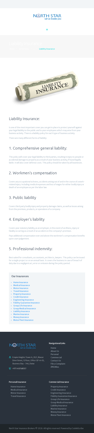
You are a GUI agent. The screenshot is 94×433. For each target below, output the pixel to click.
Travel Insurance (20, 291)
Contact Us (56, 360)
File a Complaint (58, 364)
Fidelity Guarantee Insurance (26, 303)
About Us (55, 351)
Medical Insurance (21, 285)
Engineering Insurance (23, 300)
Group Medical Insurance (24, 308)
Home (12, 49)
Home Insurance (20, 282)
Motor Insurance (20, 288)
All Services (24, 49)
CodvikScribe (78, 428)
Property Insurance (22, 294)
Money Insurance (21, 317)
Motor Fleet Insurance (23, 320)
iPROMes (55, 367)
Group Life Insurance (22, 305)
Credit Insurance (20, 297)
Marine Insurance (21, 314)
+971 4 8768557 (19, 368)
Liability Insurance (21, 311)
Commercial (56, 357)
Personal (55, 354)
